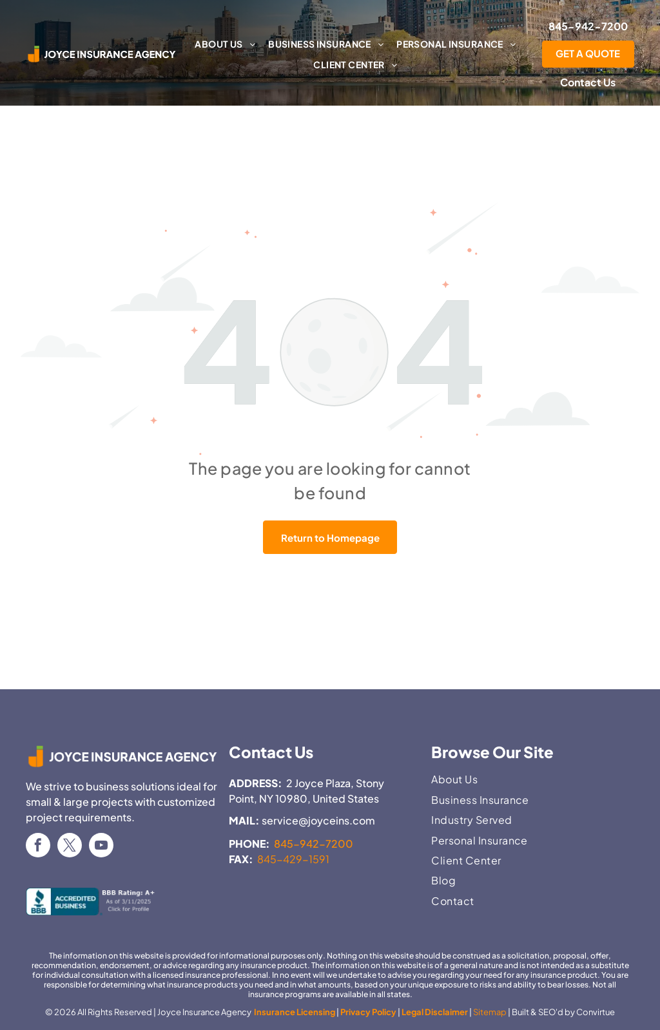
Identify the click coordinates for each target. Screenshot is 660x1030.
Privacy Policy (368, 1012)
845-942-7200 (313, 843)
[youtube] (101, 847)
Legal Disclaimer (435, 1012)
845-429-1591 (293, 859)
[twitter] (69, 847)
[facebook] (38, 847)
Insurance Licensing (294, 1012)
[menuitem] (225, 43)
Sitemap (490, 1012)
